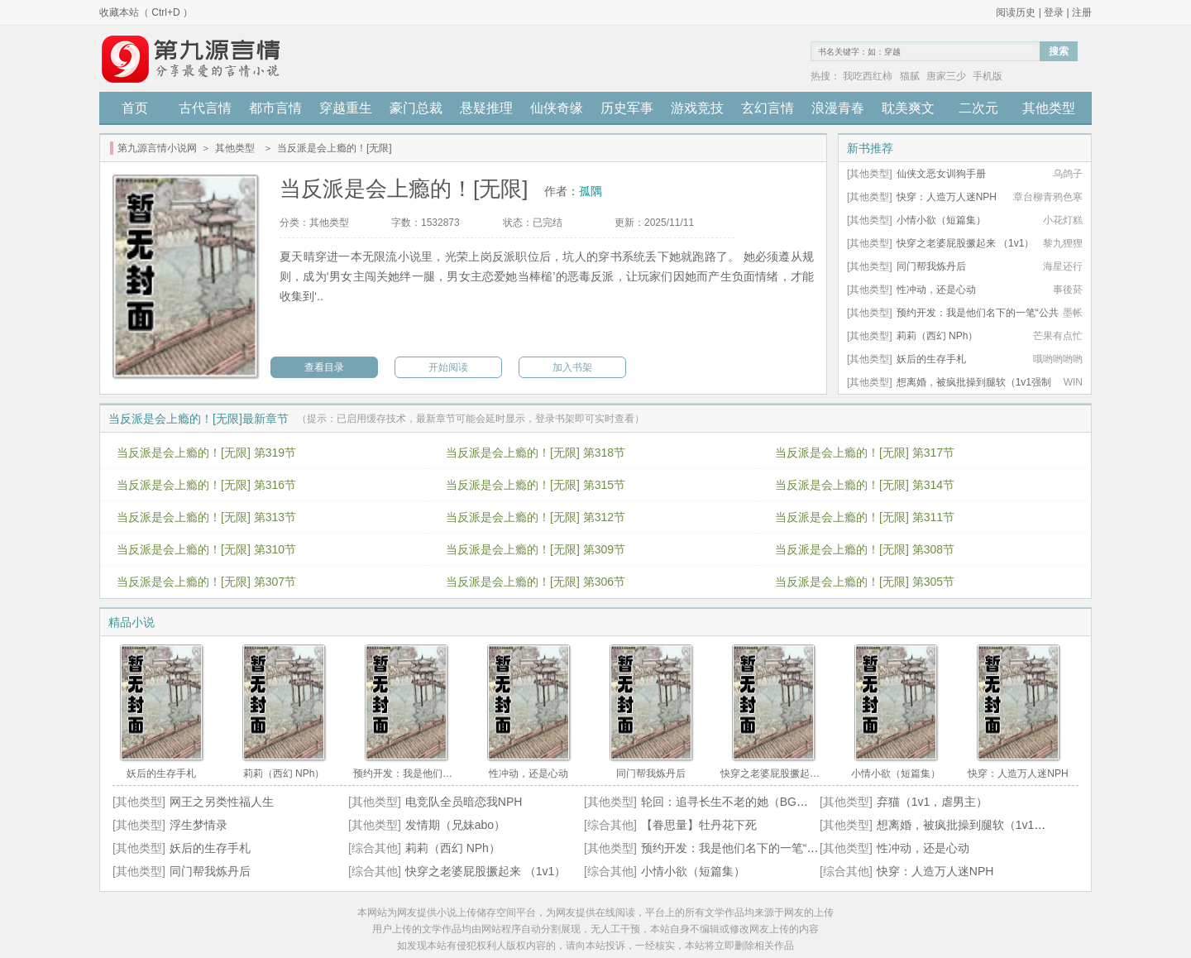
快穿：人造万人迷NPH (947, 197)
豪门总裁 (416, 108)
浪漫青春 (837, 108)
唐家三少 (946, 76)
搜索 (1059, 51)
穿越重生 (345, 108)
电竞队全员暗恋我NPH (464, 801)
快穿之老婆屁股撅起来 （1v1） (966, 243)
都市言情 (275, 108)
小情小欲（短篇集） (941, 220)
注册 (1082, 12)
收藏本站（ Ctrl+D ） (146, 12)
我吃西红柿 (867, 76)
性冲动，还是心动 (936, 289)
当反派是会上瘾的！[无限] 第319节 (206, 452)
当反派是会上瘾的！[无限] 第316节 (206, 484)
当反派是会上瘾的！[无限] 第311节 (864, 517)
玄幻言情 (767, 108)
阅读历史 (1016, 12)
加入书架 (572, 367)
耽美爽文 (908, 108)
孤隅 (590, 191)
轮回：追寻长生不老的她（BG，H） (734, 801)
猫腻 (910, 76)
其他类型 (1048, 108)
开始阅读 (448, 367)
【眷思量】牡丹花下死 (699, 824)
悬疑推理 (486, 108)
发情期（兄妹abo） (455, 824)
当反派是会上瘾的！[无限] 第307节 (206, 581)
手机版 (987, 76)
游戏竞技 (697, 108)
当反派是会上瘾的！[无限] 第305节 (864, 581)
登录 (1054, 12)
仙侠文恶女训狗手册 (941, 174)
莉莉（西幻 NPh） (937, 336)
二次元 (978, 108)
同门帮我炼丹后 (931, 266)
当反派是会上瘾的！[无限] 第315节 (535, 484)
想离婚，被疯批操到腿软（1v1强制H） (977, 824)
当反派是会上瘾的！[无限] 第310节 (206, 549)
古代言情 (205, 108)
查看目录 (324, 367)
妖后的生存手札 (931, 359)
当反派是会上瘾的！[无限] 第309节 (535, 549)
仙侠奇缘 (556, 108)
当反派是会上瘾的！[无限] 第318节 (535, 452)
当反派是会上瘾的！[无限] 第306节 (535, 581)
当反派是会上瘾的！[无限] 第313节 (206, 517)
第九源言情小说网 (157, 148)
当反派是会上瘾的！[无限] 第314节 (864, 484)
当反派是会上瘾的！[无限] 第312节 (535, 517)
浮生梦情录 (198, 824)
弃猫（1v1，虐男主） (932, 801)
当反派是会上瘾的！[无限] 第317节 (864, 452)
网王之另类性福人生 (222, 801)
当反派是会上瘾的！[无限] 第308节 (864, 549)
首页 (135, 108)
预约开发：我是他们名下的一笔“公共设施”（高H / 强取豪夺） (798, 848)
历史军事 (626, 108)
